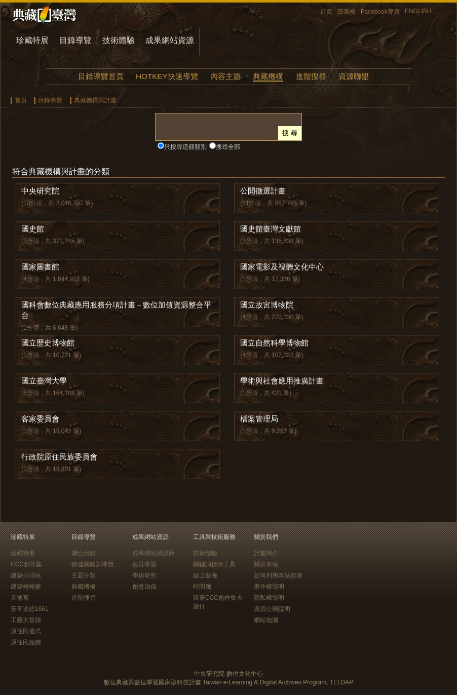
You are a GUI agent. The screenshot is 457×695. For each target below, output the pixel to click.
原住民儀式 (26, 631)
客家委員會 (40, 418)
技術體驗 (118, 40)
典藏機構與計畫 (95, 100)
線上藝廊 (205, 575)
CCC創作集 (26, 564)
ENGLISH (418, 11)
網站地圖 (266, 620)
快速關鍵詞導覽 (92, 564)
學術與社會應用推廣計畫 (282, 380)
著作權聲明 (269, 586)
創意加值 (144, 586)
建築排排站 (26, 575)
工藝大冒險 (26, 620)
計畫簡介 (266, 553)
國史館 (32, 228)
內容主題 (225, 76)
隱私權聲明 (269, 597)
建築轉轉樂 (26, 586)
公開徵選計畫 (263, 190)
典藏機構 (268, 76)
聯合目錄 (83, 553)
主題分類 (83, 575)
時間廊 (202, 586)
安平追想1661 (30, 608)
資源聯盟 (353, 76)
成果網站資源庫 (153, 553)
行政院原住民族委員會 (59, 456)
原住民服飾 (26, 642)
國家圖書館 (40, 266)
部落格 (346, 11)
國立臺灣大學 (44, 380)
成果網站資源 (169, 40)
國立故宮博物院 (266, 304)
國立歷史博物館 (47, 342)
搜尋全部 (228, 146)
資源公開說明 (272, 608)
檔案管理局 (259, 418)
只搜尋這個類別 (185, 146)
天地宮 (20, 597)
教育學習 (144, 564)
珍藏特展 (32, 40)
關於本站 (266, 564)
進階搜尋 (311, 76)
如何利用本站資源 (278, 575)
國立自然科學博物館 (274, 342)
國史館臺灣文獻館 (270, 228)
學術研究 (144, 575)
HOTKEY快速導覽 (167, 76)
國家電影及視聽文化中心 (282, 266)
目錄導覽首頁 (101, 76)
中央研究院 (40, 190)
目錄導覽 (75, 40)
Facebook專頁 (380, 11)
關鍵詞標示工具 (214, 564)
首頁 (326, 11)
